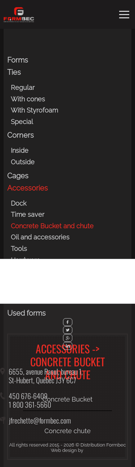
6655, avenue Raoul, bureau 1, (46, 371)
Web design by (67, 450)
